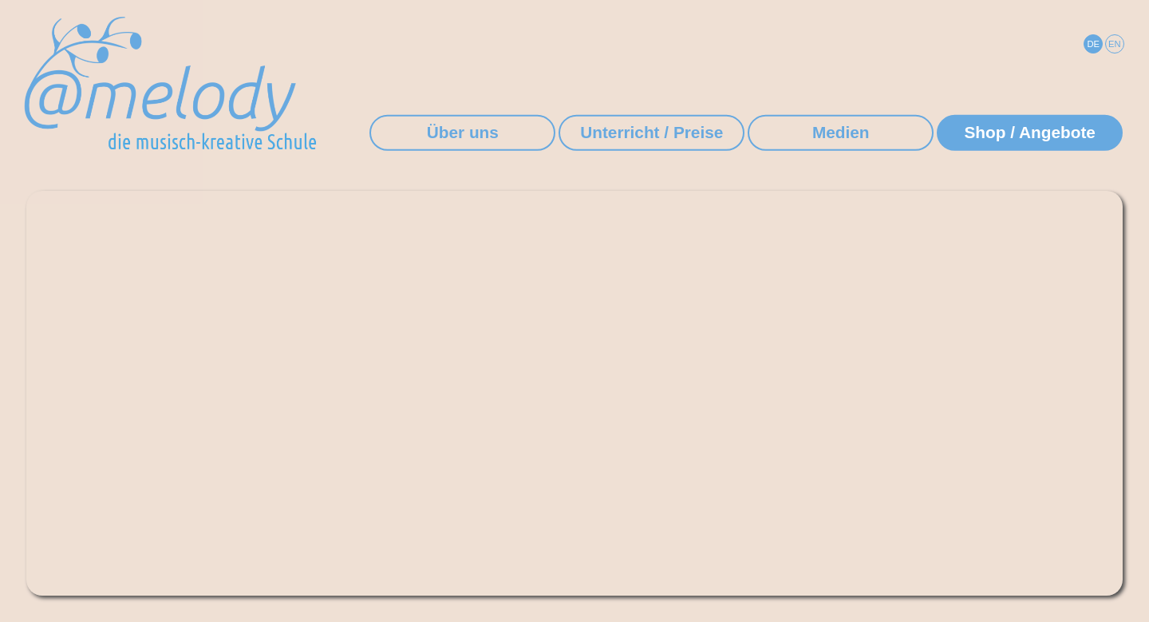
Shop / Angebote (1029, 132)
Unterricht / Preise (651, 132)
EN (1114, 44)
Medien (841, 132)
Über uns (463, 132)
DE (1093, 44)
